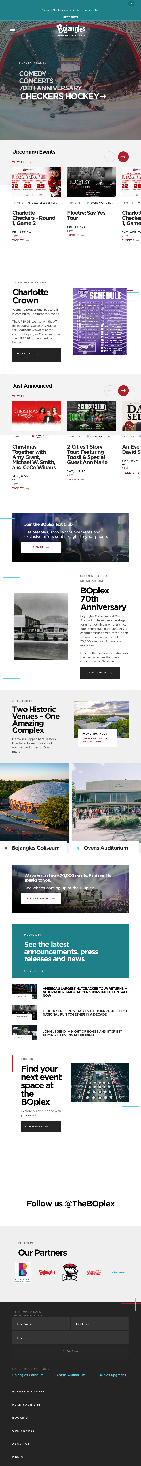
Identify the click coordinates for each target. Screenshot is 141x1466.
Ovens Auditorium (71, 1375)
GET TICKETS (70, 17)
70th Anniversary (60, 89)
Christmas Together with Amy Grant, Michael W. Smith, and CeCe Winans (34, 457)
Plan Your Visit (27, 1404)
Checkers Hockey (49, 98)
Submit (70, 1351)
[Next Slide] (123, 156)
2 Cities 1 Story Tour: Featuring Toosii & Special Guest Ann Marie (87, 454)
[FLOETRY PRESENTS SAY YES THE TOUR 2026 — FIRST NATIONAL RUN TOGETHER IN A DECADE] (24, 1012)
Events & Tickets (28, 1391)
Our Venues (23, 1430)
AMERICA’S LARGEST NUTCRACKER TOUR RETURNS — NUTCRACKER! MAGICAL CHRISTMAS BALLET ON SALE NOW (85, 992)
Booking (20, 1417)
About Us (21, 1443)
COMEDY (32, 73)
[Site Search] (130, 30)
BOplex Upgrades (112, 1375)
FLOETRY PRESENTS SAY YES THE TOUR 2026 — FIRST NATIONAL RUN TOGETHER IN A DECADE (85, 1012)
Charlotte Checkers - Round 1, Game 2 (33, 218)
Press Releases (22, 1017)
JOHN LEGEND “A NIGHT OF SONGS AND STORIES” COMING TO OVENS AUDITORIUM (82, 1033)
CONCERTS (36, 81)
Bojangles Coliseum (28, 1375)
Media (17, 1456)
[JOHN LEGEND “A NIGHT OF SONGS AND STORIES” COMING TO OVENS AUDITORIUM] (24, 1032)
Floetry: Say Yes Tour (86, 215)
